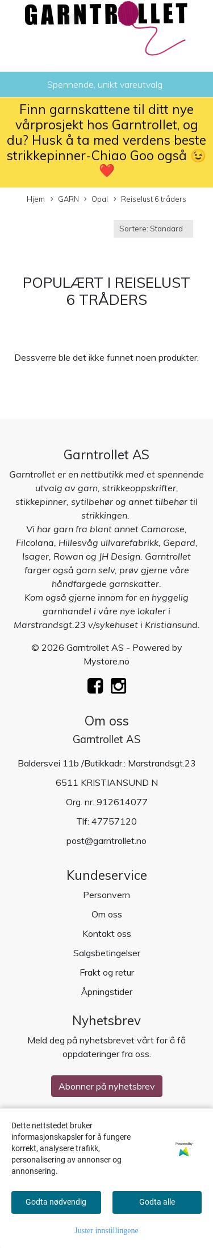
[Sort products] (153, 229)
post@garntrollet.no (106, 840)
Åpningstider (106, 991)
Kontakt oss (106, 933)
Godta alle (157, 1201)
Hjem (36, 198)
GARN (65, 199)
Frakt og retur (107, 972)
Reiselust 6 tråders (150, 199)
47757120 (114, 821)
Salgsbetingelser (106, 953)
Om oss (106, 914)
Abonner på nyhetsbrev (107, 1086)
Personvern (106, 894)
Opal (96, 199)
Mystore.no (106, 661)
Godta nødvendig (56, 1201)
